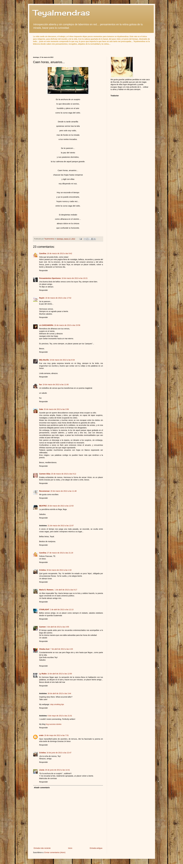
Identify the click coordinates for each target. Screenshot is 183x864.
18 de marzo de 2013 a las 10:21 (75, 278)
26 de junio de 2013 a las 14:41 (57, 770)
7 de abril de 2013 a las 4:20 (61, 649)
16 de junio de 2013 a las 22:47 (59, 753)
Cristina (42, 570)
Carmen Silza (44, 474)
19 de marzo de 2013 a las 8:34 (62, 360)
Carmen (42, 627)
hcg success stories (53, 724)
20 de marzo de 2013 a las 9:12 (63, 474)
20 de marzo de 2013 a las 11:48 (63, 491)
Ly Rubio (43, 674)
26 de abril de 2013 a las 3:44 (59, 693)
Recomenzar (44, 491)
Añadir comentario (42, 788)
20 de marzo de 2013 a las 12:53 (61, 506)
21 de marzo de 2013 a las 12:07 (61, 526)
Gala (41, 409)
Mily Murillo (44, 360)
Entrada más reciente (42, 848)
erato (41, 735)
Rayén (41, 298)
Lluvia (41, 770)
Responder (43, 270)
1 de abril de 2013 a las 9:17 (66, 590)
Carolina (42, 253)
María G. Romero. (46, 590)
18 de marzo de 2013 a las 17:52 (58, 298)
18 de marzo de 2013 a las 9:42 (59, 253)
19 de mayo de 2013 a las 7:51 (56, 735)
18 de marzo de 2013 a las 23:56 (67, 325)
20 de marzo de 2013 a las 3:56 (56, 409)
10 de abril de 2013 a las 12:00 (59, 674)
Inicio (70, 848)
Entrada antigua (96, 848)
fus (40, 384)
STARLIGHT (44, 610)
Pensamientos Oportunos (50, 278)
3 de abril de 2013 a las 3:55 (58, 627)
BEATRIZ (43, 506)
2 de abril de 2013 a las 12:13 (61, 610)
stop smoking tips (57, 704)
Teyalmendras (61, 12)
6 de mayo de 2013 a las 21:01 (60, 716)
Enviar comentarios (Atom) (54, 852)
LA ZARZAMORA (46, 325)
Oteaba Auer (44, 649)
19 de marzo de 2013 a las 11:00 (56, 384)
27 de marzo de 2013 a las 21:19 (60, 553)
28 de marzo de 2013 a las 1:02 (59, 570)
